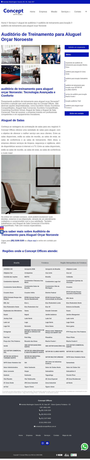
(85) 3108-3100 (18, 241)
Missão (54, 12)
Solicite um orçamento (76, 47)
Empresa (43, 12)
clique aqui (32, 241)
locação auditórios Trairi (73, 101)
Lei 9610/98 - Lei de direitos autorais (48, 392)
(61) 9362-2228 (45, 422)
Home (32, 12)
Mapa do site (66, 435)
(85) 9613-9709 (45, 414)
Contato (77, 12)
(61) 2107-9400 (45, 418)
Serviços (65, 12)
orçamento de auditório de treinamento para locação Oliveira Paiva (76, 65)
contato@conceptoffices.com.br (45, 426)
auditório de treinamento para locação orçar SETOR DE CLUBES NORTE (75, 87)
